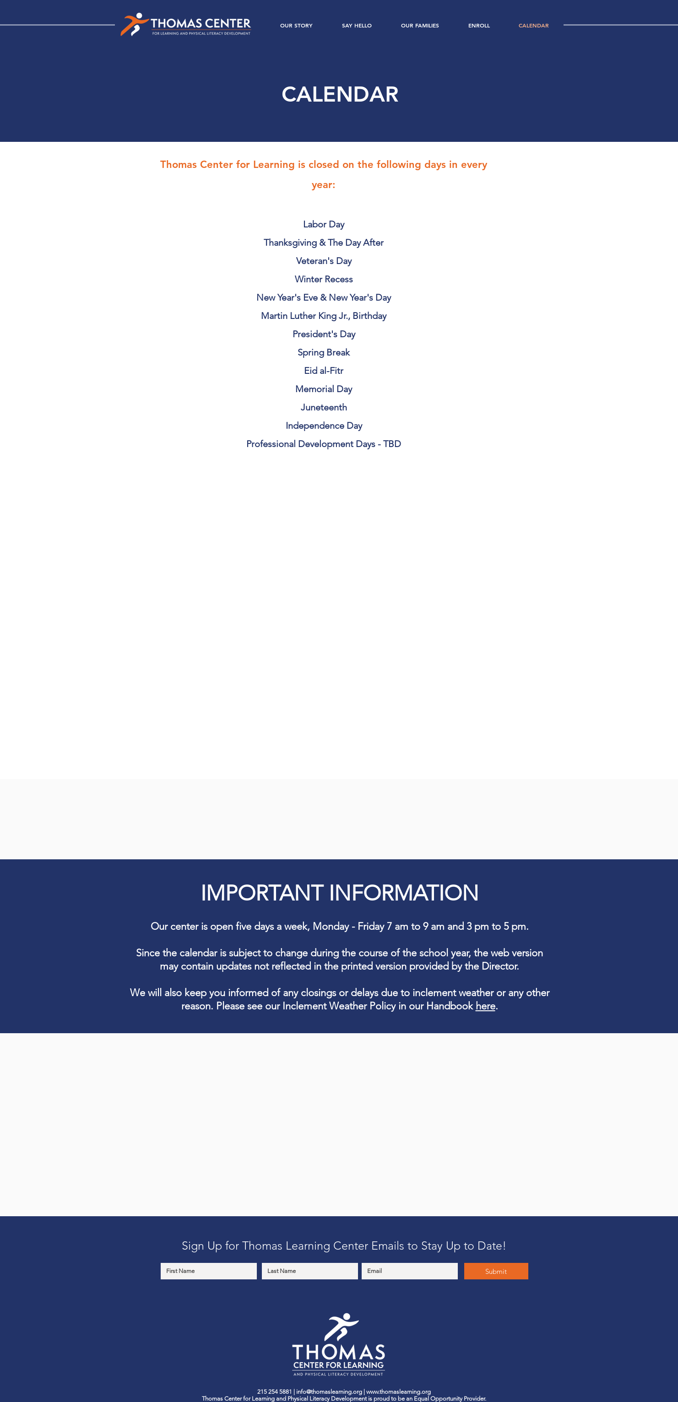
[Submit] (496, 1271)
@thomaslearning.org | (336, 1391)
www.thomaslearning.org (398, 1391)
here (485, 1006)
